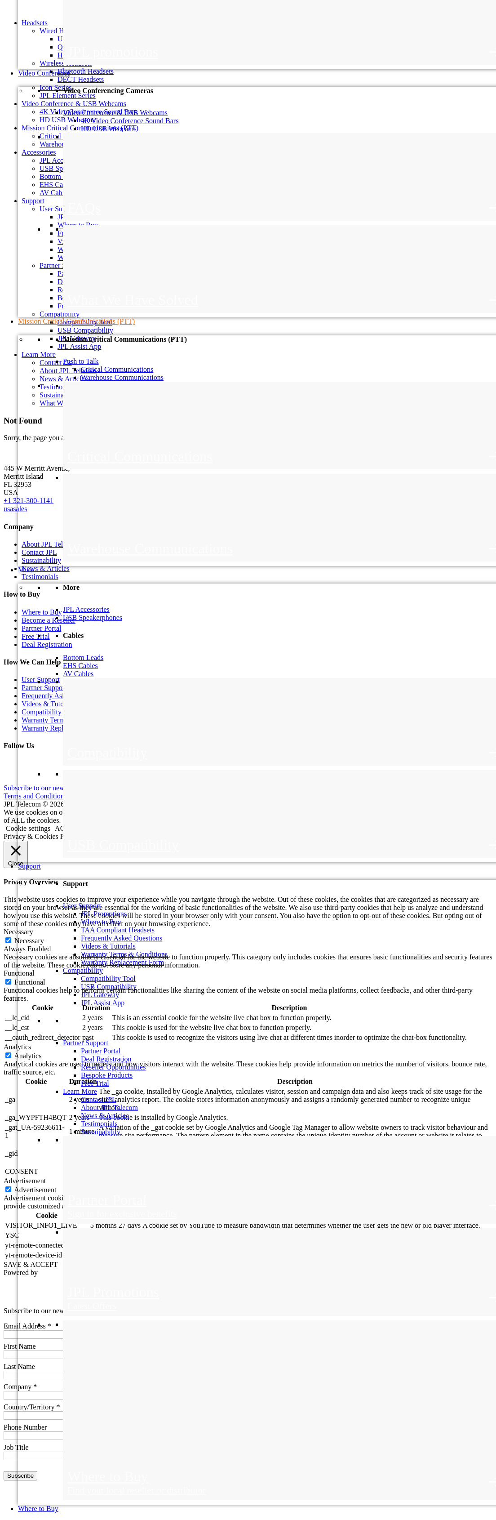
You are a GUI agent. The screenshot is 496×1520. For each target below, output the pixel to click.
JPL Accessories (86, 609)
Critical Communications (117, 369)
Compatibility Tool (108, 978)
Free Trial (95, 1083)
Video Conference (44, 73)
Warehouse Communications (122, 377)
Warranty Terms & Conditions (124, 954)
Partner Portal (100, 1051)
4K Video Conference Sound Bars (129, 121)
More (26, 570)
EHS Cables (80, 665)
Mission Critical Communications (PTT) (76, 321)
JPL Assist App (102, 1003)
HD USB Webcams (109, 129)
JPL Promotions (104, 914)
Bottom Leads (83, 657)
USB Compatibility (109, 986)
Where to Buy (101, 922)
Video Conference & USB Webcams (115, 112)
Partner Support (85, 1043)
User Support (82, 905)
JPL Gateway (100, 994)
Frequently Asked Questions (121, 938)
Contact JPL (98, 1099)
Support (29, 866)
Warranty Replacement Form (122, 962)
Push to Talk (80, 361)
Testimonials (99, 1124)
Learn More (80, 1091)
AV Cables (78, 674)
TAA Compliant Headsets (118, 930)
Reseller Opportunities (113, 1067)
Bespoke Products (107, 1075)
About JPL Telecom (109, 1107)
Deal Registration (106, 1059)
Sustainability (100, 1132)
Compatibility (83, 970)
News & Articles (105, 1115)
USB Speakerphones (92, 617)
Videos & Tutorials (108, 946)
